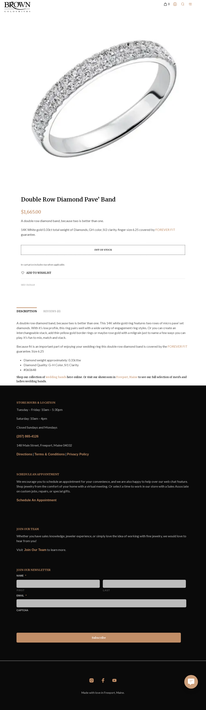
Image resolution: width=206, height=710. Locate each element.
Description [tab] (26, 311)
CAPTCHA (22, 610)
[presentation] (47, 621)
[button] (166, 4)
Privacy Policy (78, 454)
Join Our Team (35, 550)
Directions (24, 454)
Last (106, 590)
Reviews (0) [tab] (52, 311)
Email (21, 595)
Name (21, 575)
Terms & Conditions (49, 454)
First (21, 590)
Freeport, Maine (127, 377)
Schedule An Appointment (36, 500)
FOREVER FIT (165, 229)
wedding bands (56, 377)
